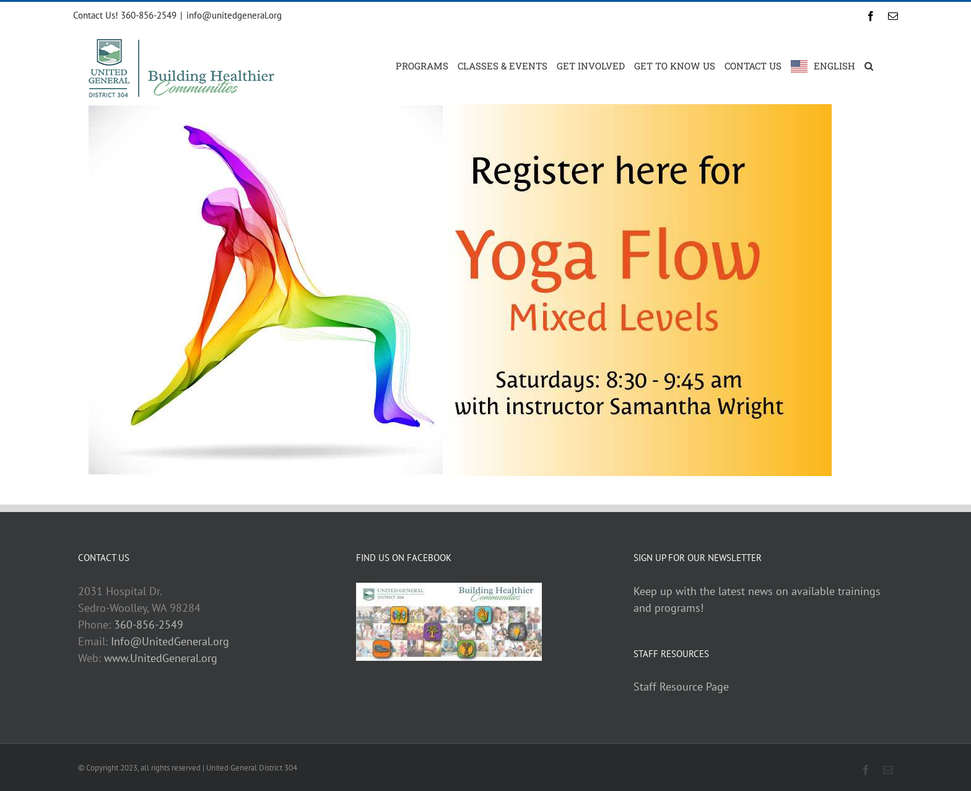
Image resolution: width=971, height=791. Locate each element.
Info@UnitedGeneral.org (170, 641)
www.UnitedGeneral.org (160, 658)
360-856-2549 (148, 624)
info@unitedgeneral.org (234, 15)
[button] (868, 65)
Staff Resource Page (681, 686)
